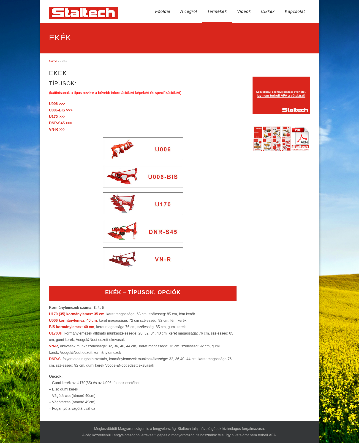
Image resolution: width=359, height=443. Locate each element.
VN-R (53, 346)
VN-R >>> (57, 129)
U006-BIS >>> (61, 110)
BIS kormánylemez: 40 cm (71, 327)
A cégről (188, 11)
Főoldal (162, 11)
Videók (244, 11)
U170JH (56, 333)
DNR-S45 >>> (60, 123)
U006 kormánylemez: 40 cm (73, 320)
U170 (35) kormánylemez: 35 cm (76, 314)
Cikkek (268, 11)
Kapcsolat (295, 11)
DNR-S (55, 359)
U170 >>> (57, 117)
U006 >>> (57, 104)
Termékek (217, 11)
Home (53, 61)
